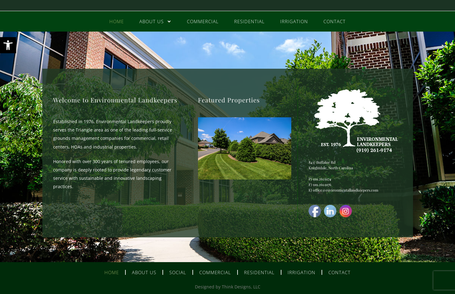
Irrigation (294, 21)
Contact (334, 21)
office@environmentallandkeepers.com (345, 190)
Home (116, 21)
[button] (8, 45)
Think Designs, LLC (241, 287)
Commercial (203, 21)
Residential (249, 21)
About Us (155, 21)
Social (177, 272)
